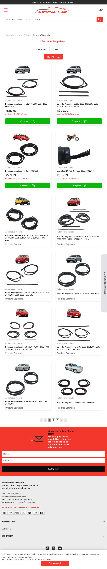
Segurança (7, 536)
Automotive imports (13, 100)
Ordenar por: (41, 49)
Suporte (6, 529)
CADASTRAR (53, 469)
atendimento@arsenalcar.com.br (17, 488)
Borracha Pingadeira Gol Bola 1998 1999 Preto (76, 402)
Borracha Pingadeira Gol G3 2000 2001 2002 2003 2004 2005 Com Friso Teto (77, 105)
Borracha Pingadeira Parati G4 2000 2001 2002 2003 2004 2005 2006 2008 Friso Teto (27, 293)
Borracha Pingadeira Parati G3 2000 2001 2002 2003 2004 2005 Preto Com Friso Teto (27, 348)
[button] (60, 49)
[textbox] (50, 19)
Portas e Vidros (24, 35)
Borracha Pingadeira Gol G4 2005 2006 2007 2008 (78, 294)
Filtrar (53, 57)
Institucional (9, 521)
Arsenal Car (11, 35)
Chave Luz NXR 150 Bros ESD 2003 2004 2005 (76, 171)
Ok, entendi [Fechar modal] (55, 563)
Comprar (27, 121)
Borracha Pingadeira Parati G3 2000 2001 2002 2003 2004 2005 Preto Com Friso (78, 348)
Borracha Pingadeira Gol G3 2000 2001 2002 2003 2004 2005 (26, 402)
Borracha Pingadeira (41, 35)
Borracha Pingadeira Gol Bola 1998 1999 (21, 171)
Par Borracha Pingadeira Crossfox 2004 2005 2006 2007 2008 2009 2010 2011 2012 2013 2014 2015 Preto (26, 237)
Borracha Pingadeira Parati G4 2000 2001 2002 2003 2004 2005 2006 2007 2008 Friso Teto (78, 237)
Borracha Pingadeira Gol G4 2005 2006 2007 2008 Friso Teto (26, 105)
